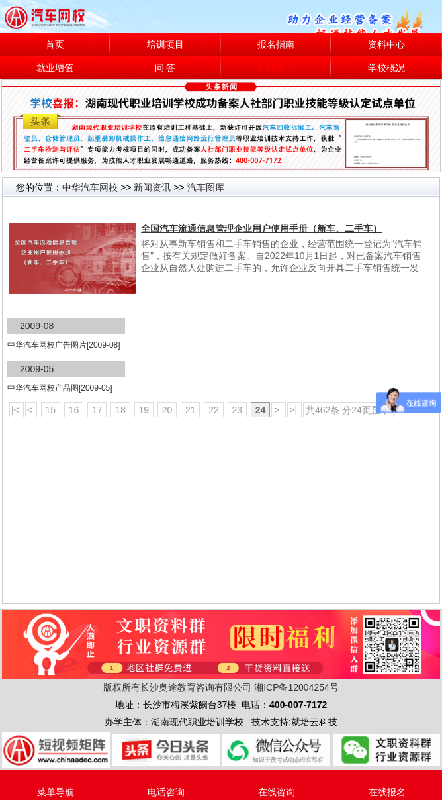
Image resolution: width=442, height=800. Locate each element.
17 (97, 410)
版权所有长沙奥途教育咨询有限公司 (177, 687)
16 (73, 410)
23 (237, 410)
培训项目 (165, 45)
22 (213, 410)
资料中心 (386, 45)
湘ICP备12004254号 (296, 687)
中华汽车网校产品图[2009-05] (59, 388)
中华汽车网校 (90, 187)
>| (294, 410)
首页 (55, 45)
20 (167, 410)
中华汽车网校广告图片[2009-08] (63, 345)
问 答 (165, 68)
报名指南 (275, 45)
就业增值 (54, 68)
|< (16, 410)
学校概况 (386, 68)
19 (144, 410)
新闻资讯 (275, 68)
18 (120, 410)
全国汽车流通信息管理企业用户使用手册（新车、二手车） (261, 228)
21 (190, 410)
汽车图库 (205, 187)
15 (50, 410)
